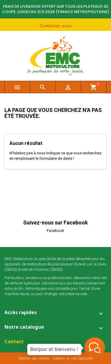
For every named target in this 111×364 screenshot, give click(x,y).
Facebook (55, 230)
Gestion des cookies (34, 358)
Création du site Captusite (72, 358)
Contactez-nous (56, 25)
